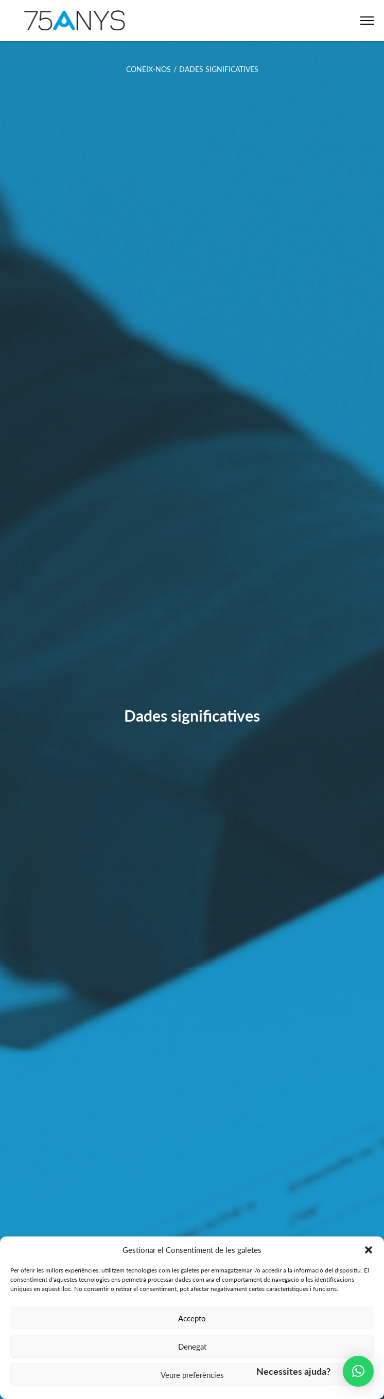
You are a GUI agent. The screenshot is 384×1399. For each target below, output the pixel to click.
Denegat (192, 1346)
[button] (368, 1250)
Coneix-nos (148, 69)
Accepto (192, 1318)
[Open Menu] (367, 20)
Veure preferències (192, 1374)
